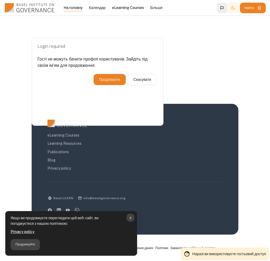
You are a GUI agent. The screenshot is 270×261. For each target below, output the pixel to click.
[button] (222, 8)
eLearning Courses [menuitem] (128, 8)
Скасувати (142, 79)
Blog (51, 160)
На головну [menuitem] (73, 8)
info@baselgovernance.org (104, 198)
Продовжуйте (25, 244)
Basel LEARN (63, 198)
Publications (58, 152)
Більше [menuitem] (156, 8)
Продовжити (109, 79)
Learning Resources (64, 143)
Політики (161, 248)
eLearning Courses (63, 135)
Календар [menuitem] (97, 8)
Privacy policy (23, 232)
